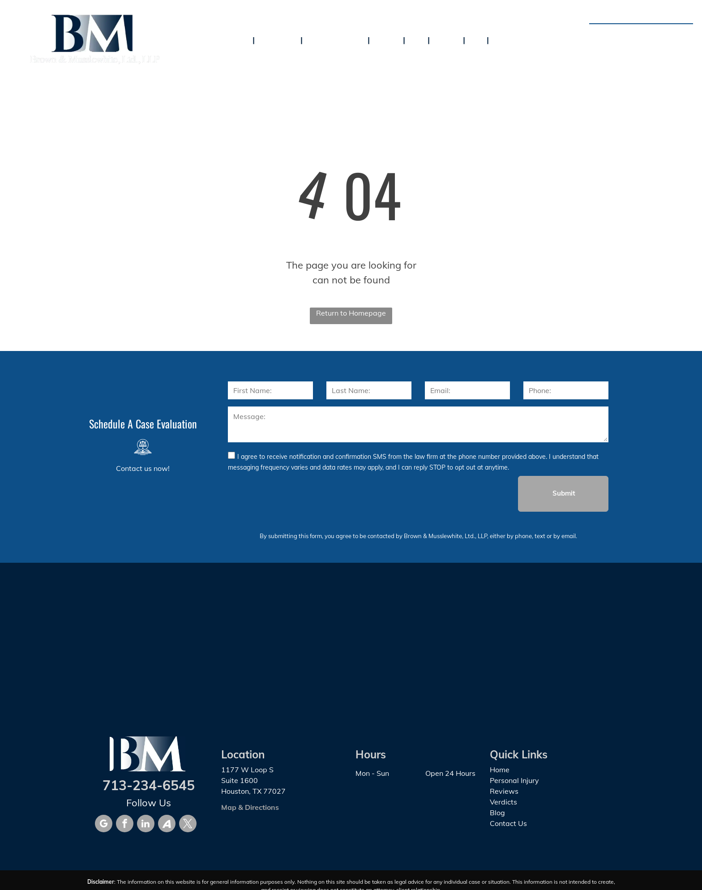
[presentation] (296, 493)
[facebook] (124, 824)
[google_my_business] (103, 824)
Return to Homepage (351, 312)
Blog (497, 812)
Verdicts (503, 801)
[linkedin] (145, 824)
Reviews (504, 791)
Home (499, 769)
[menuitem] (240, 39)
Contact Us (508, 823)
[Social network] (167, 824)
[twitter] (188, 824)
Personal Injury (514, 780)
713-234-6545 (657, 34)
